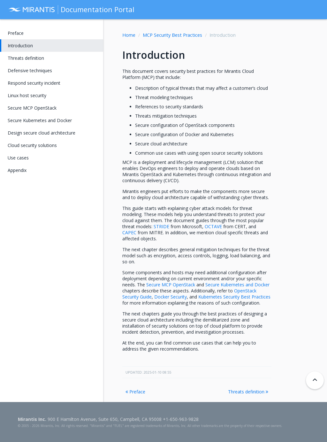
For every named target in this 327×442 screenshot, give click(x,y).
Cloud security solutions (32, 145)
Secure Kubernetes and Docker (40, 120)
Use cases (18, 158)
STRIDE (161, 226)
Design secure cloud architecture (41, 133)
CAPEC (129, 232)
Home (128, 35)
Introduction (20, 46)
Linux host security (27, 95)
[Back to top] (315, 380)
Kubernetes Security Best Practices (234, 297)
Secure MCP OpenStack (32, 108)
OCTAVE (213, 226)
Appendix (17, 170)
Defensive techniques (30, 70)
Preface (135, 392)
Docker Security (170, 297)
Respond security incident (34, 83)
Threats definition (248, 392)
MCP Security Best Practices (172, 35)
